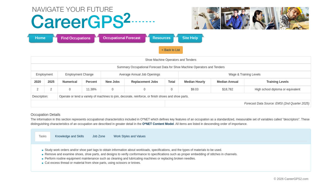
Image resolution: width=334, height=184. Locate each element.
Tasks (43, 136)
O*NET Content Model (158, 124)
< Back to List (171, 50)
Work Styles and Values (129, 136)
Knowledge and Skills (69, 136)
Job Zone (98, 136)
